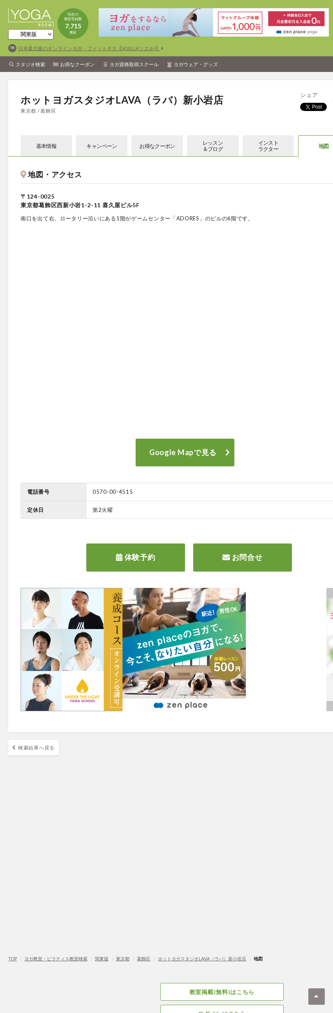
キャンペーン (101, 146)
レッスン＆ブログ (213, 145)
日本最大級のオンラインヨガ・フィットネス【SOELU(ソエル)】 (89, 48)
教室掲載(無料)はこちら (222, 991)
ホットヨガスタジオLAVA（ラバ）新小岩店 (202, 958)
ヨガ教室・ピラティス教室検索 (56, 958)
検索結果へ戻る (36, 748)
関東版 (102, 958)
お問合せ (242, 557)
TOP (12, 958)
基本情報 (46, 146)
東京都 (123, 958)
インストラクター (268, 145)
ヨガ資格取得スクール (134, 64)
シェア (309, 94)
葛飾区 (143, 958)
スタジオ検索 (30, 64)
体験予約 (135, 557)
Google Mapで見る (183, 452)
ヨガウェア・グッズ (195, 64)
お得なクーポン (77, 64)
